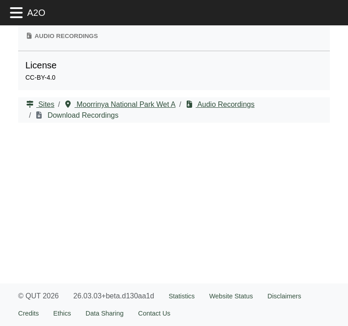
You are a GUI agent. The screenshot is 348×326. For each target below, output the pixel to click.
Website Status (231, 296)
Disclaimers (284, 296)
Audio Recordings (225, 104)
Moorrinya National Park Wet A (124, 104)
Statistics (182, 296)
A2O (36, 13)
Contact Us (154, 313)
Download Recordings (81, 115)
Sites (45, 104)
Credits (28, 313)
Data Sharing (105, 313)
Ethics (62, 313)
